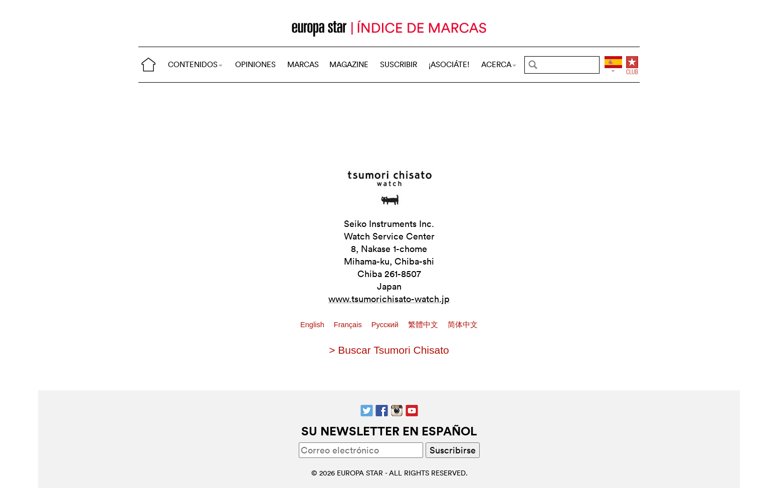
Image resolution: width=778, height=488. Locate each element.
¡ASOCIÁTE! (449, 64)
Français (349, 325)
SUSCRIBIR (398, 64)
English (313, 325)
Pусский (386, 325)
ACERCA (498, 64)
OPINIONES (255, 64)
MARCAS (303, 64)
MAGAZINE (348, 64)
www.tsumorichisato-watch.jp (389, 299)
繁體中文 (424, 325)
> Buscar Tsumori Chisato (389, 350)
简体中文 (463, 325)
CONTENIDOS (195, 64)
